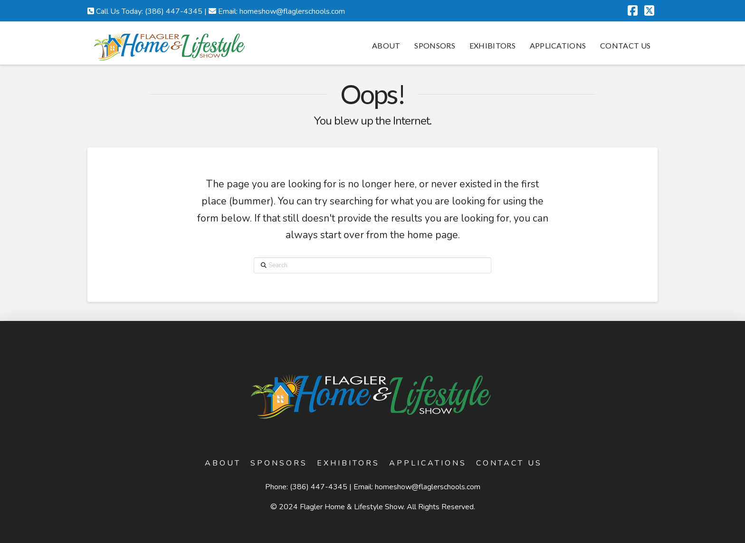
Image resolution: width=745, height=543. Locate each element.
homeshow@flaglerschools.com (427, 487)
